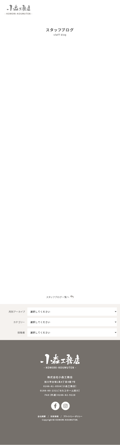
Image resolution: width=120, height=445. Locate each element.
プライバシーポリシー (72, 416)
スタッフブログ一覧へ (57, 297)
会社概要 (42, 416)
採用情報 (54, 416)
